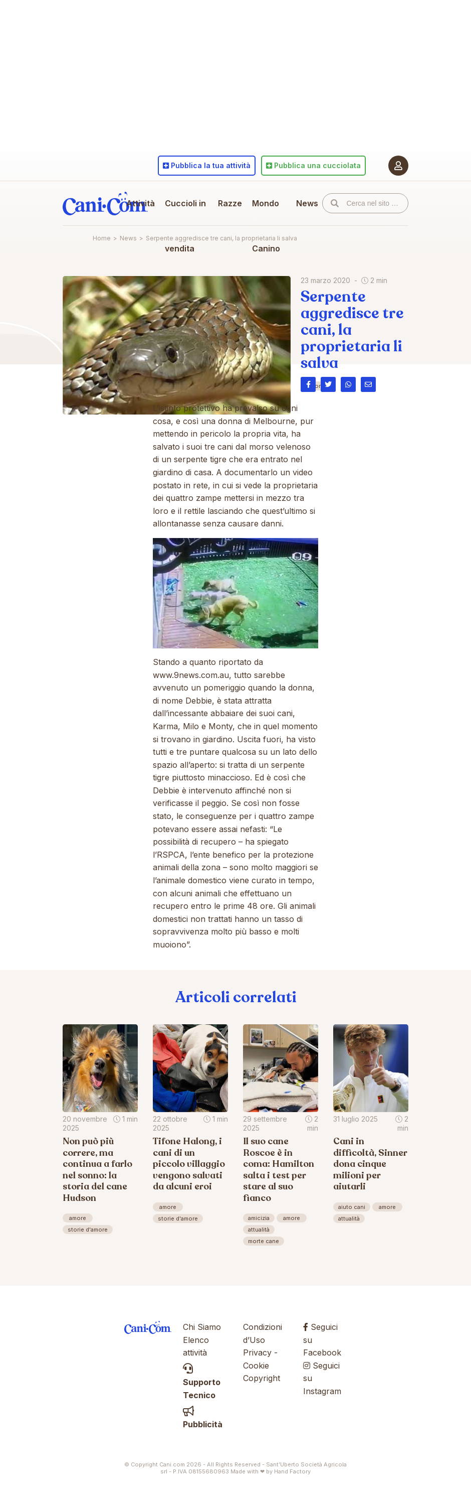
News (307, 203)
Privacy (257, 1352)
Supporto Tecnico (201, 1382)
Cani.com (105, 203)
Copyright (261, 1378)
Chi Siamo (202, 1327)
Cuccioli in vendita (185, 225)
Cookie (256, 1366)
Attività (140, 203)
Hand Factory (292, 1471)
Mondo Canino (266, 225)
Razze (230, 203)
